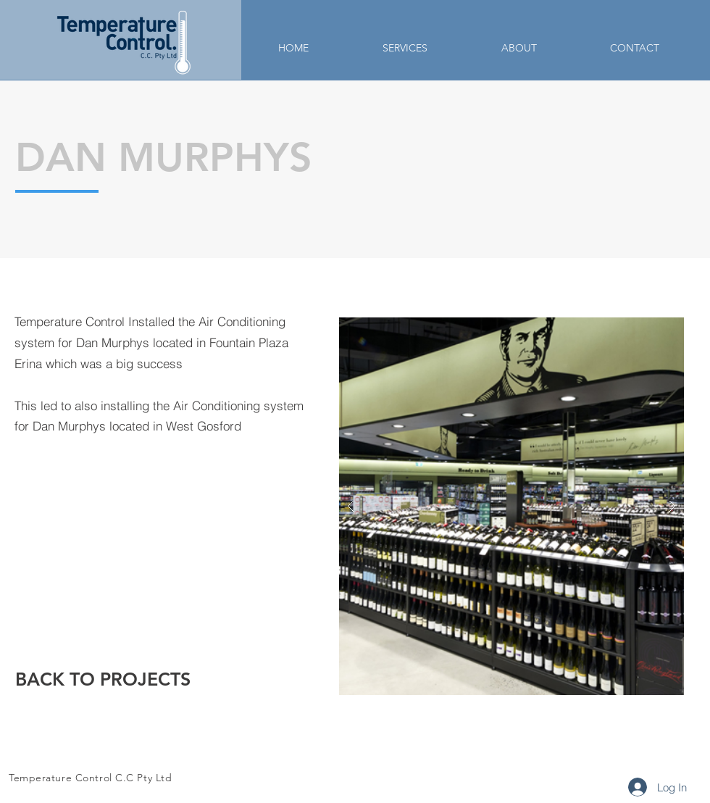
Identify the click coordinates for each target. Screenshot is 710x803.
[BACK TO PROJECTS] (102, 679)
